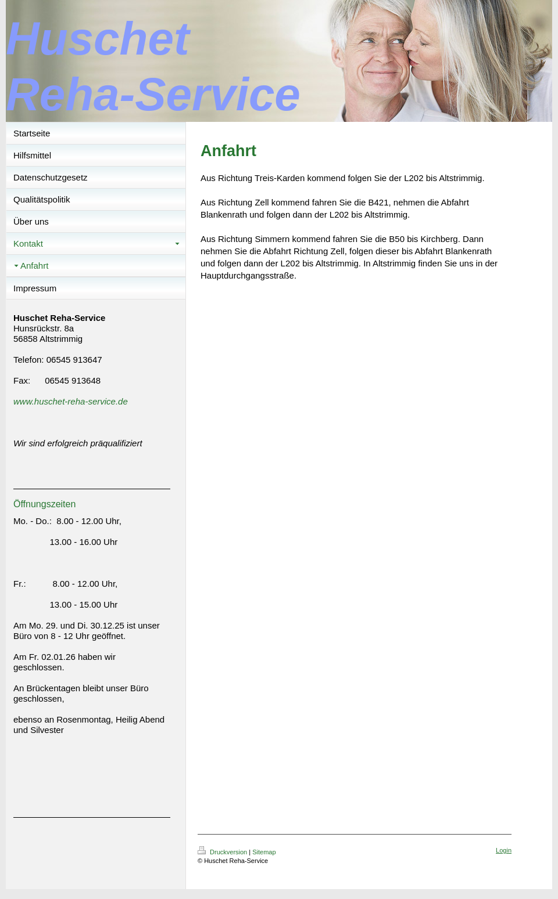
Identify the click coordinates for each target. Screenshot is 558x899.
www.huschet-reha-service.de (70, 401)
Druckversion (223, 852)
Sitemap (264, 852)
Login (504, 850)
